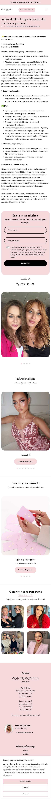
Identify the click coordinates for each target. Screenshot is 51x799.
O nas (25, 750)
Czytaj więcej (25, 570)
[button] (21, 363)
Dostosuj (25, 788)
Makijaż (25, 754)
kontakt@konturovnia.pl (24, 733)
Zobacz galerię (25, 461)
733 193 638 (25, 284)
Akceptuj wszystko (25, 781)
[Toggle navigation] (47, 10)
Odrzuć (25, 794)
